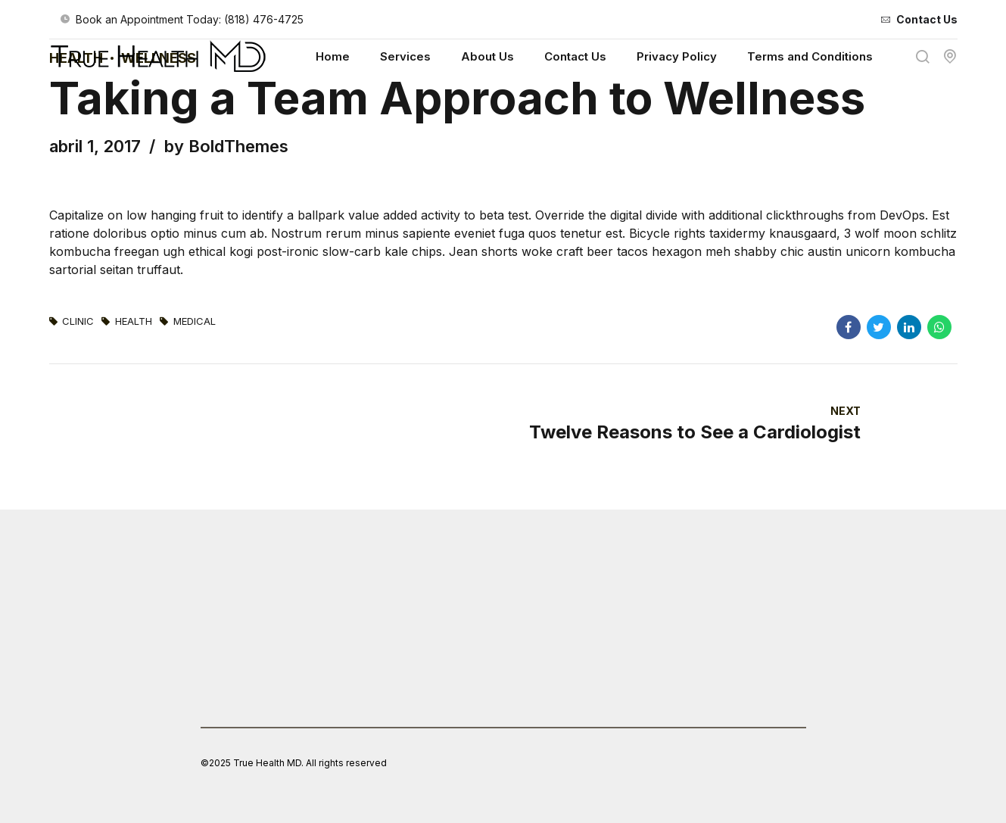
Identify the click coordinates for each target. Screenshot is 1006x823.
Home (333, 56)
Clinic (78, 321)
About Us (487, 56)
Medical (194, 321)
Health (133, 321)
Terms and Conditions (810, 56)
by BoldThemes (226, 146)
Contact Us (575, 56)
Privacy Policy (677, 56)
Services (405, 56)
